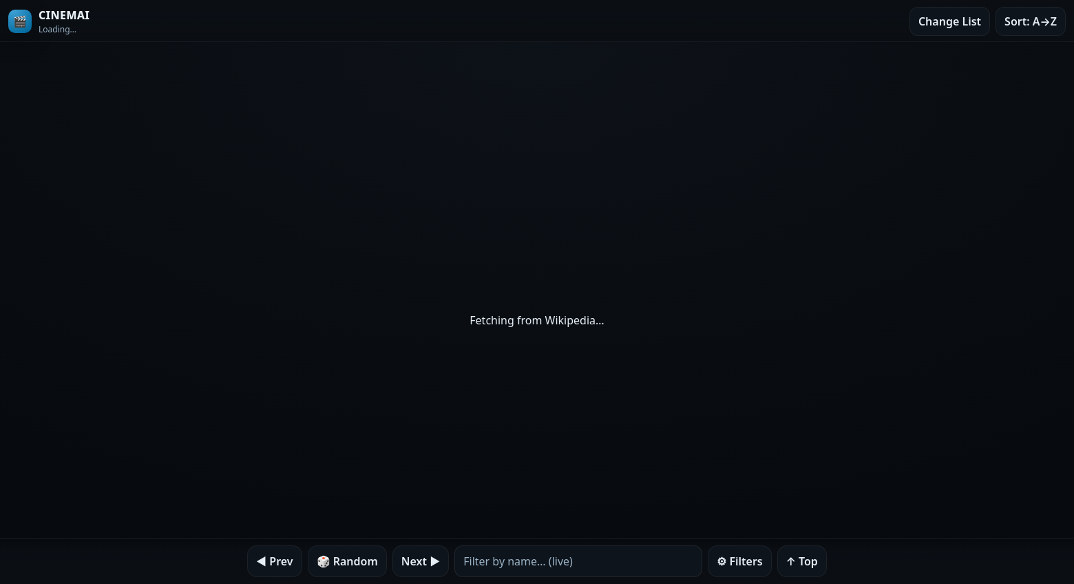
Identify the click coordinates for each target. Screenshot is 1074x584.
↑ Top (802, 561)
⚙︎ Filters (740, 561)
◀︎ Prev (274, 561)
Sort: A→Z (1030, 21)
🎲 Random (347, 561)
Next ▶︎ (420, 561)
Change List (949, 21)
